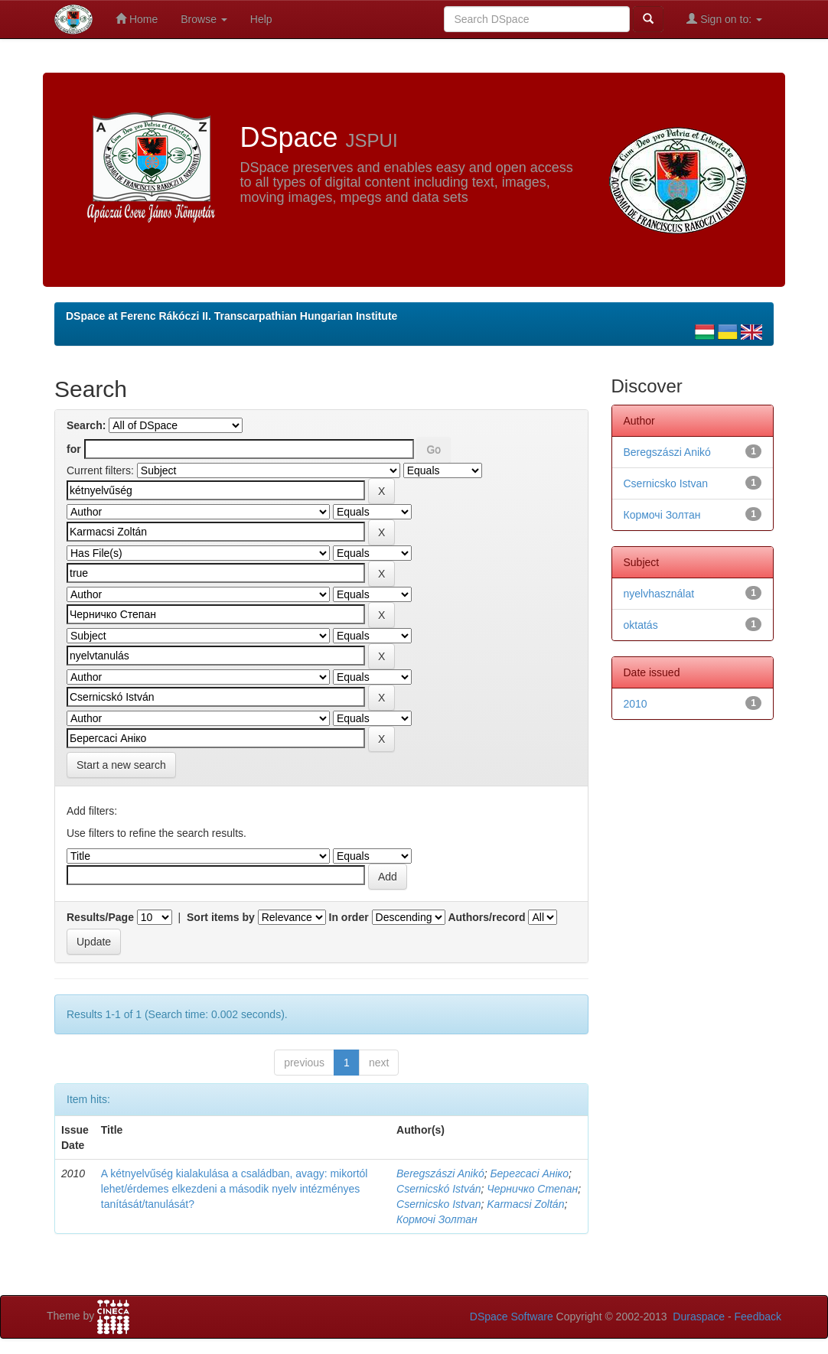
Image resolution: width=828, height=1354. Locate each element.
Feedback (758, 1316)
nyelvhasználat (659, 593)
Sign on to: (724, 18)
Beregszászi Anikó (440, 1173)
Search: (86, 425)
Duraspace (699, 1316)
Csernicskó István (438, 1189)
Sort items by (221, 917)
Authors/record (486, 917)
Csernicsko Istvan (438, 1204)
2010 (635, 704)
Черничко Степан (532, 1189)
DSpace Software (511, 1316)
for (74, 449)
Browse (204, 19)
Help (261, 19)
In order (349, 917)
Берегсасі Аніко (529, 1173)
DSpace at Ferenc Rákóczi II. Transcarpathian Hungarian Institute (231, 316)
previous (304, 1062)
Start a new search (121, 765)
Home (137, 18)
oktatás (641, 625)
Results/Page (100, 917)
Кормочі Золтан (437, 1219)
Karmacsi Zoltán (525, 1204)
